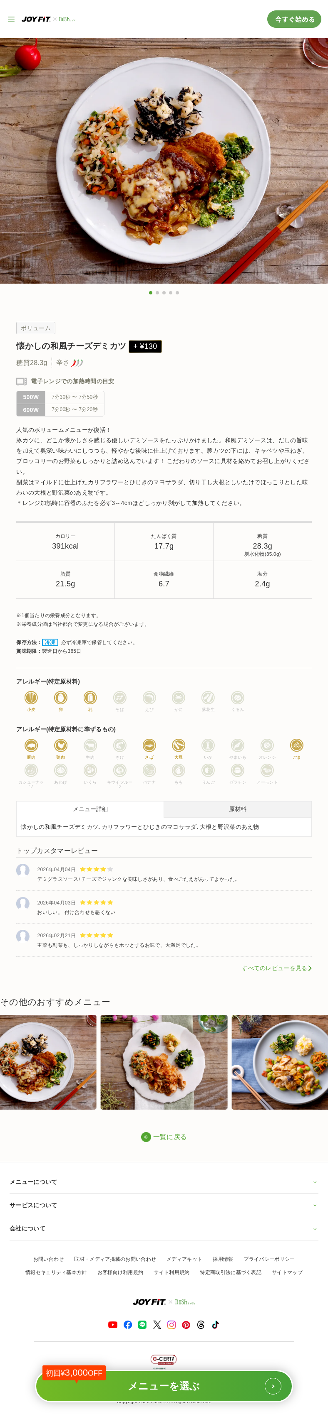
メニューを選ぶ (161, 1382)
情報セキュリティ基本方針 (56, 1272)
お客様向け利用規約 (120, 1272)
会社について (164, 1228)
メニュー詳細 (90, 809)
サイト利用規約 (171, 1272)
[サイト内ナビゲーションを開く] (12, 19)
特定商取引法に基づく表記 (230, 1272)
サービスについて (164, 1205)
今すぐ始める (294, 19)
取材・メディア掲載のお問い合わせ (115, 1259)
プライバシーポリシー (269, 1259)
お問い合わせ (48, 1259)
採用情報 (223, 1259)
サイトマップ (287, 1272)
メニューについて (164, 1182)
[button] (150, 292)
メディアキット (184, 1259)
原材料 (237, 809)
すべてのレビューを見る (274, 968)
